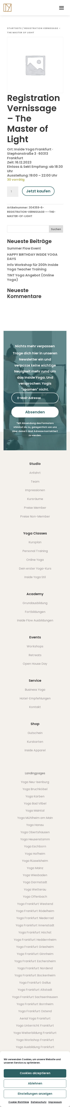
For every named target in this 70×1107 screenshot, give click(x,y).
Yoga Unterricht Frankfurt (35, 1025)
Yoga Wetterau (35, 889)
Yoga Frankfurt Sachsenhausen (35, 997)
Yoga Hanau (35, 825)
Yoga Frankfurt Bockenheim (35, 975)
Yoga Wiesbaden (35, 875)
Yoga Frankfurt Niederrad (35, 918)
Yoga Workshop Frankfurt (35, 1040)
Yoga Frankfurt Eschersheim (35, 961)
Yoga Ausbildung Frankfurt (35, 1047)
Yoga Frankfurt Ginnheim (35, 954)
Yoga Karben (35, 796)
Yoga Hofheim (35, 854)
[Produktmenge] (12, 191)
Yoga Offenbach (35, 896)
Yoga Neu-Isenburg (35, 782)
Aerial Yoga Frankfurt (35, 1018)
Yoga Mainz (35, 868)
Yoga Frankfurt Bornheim (35, 1004)
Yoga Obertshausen (35, 832)
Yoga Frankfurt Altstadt (35, 990)
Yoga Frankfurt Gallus (35, 982)
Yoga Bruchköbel (35, 789)
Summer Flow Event (24, 248)
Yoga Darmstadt (35, 882)
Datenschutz (38, 1102)
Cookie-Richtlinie (18, 1102)
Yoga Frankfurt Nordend (35, 968)
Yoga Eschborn (35, 846)
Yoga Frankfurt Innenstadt (35, 925)
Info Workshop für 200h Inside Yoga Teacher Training (32, 266)
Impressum (55, 1102)
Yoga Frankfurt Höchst (35, 932)
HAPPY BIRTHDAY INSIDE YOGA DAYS (32, 256)
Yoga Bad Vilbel (35, 803)
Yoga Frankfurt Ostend (35, 1011)
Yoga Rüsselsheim (35, 861)
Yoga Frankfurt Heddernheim (35, 940)
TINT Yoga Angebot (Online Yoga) (30, 277)
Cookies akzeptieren (35, 1073)
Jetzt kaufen (38, 191)
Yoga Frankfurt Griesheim (35, 947)
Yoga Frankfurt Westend (35, 904)
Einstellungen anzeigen (35, 1094)
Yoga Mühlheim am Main (35, 818)
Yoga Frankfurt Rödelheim (35, 911)
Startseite (14, 28)
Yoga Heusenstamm (35, 839)
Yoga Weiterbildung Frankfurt (35, 1033)
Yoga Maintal (35, 810)
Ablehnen (35, 1083)
